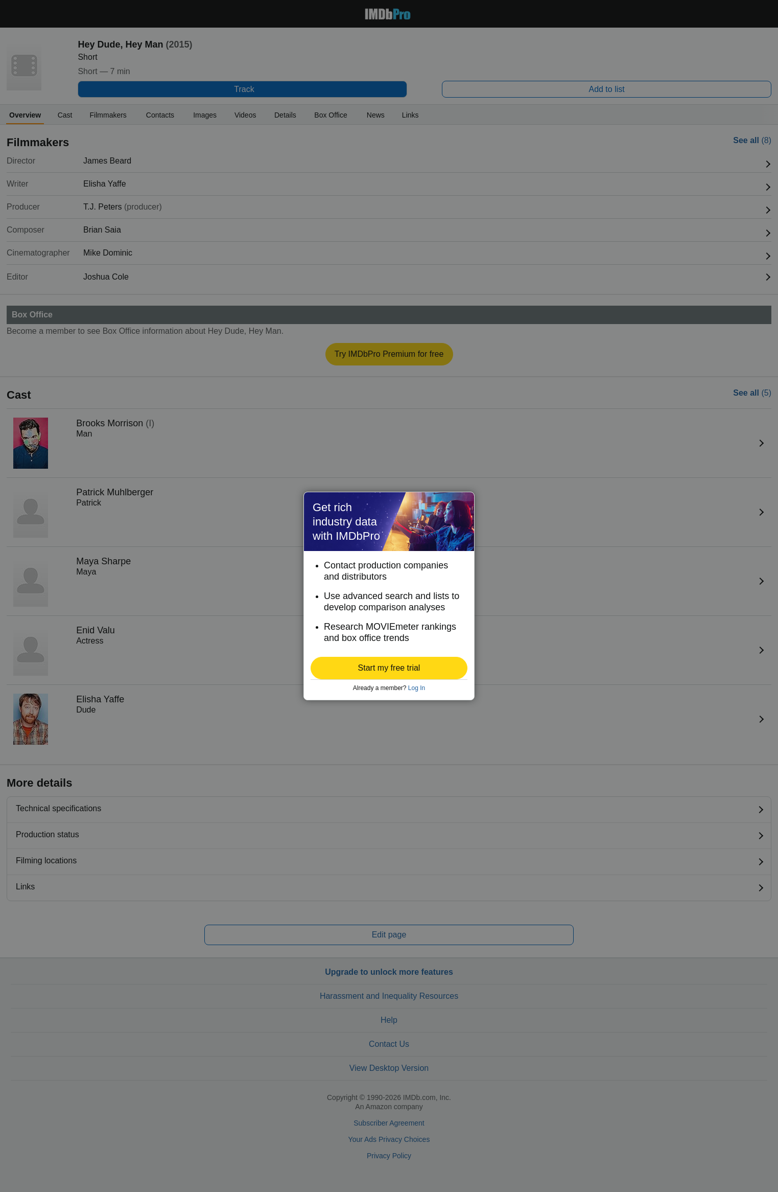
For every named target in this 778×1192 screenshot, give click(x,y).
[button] (389, 668)
